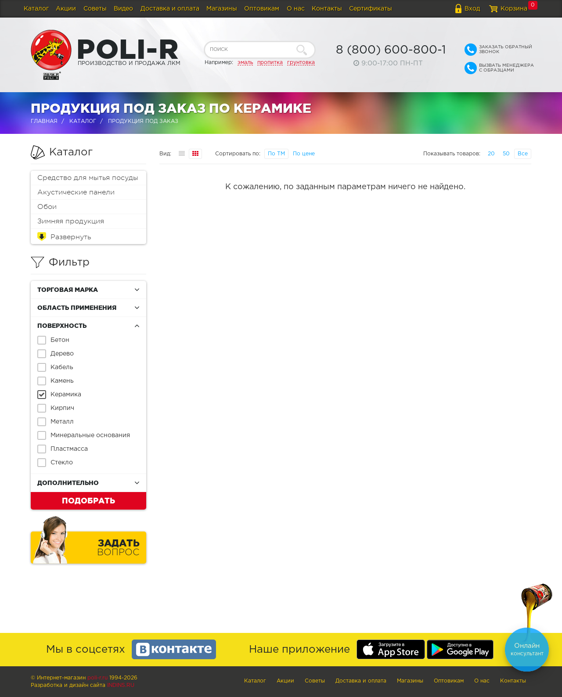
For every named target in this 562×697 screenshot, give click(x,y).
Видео (123, 8)
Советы (95, 8)
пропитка (270, 62)
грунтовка (301, 62)
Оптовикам (261, 8)
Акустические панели (76, 192)
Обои (47, 207)
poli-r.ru (97, 677)
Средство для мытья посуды (87, 178)
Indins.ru (120, 685)
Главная (44, 121)
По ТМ (276, 153)
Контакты (327, 8)
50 (506, 153)
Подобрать (88, 500)
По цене (304, 153)
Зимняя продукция (70, 221)
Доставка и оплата (169, 8)
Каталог (36, 8)
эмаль (245, 62)
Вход (472, 8)
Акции (66, 8)
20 (491, 153)
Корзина (514, 8)
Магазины (221, 8)
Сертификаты (370, 8)
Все (523, 153)
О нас (296, 8)
